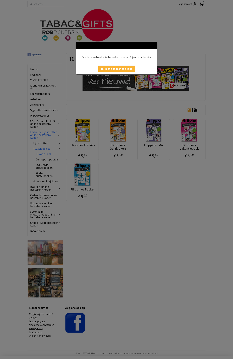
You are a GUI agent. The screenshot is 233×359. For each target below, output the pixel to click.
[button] (116, 69)
